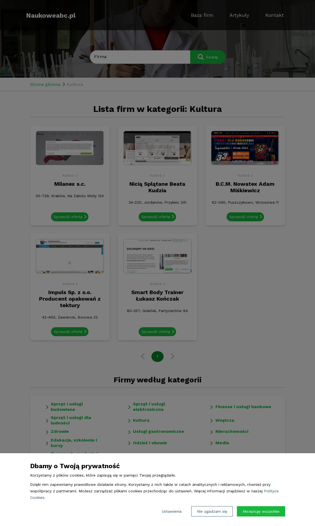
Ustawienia (172, 511)
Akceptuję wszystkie (261, 511)
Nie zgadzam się (212, 511)
